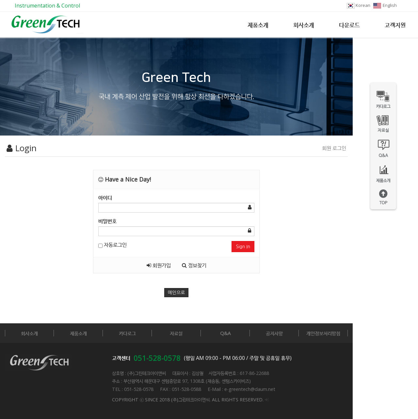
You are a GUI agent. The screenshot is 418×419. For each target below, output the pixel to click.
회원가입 (191, 265)
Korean (358, 5)
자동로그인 (129, 244)
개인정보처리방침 (384, 333)
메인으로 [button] (209, 292)
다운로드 (349, 25)
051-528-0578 (157, 358)
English (385, 5)
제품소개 (258, 25)
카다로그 (150, 333)
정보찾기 (227, 265)
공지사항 (325, 333)
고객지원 (395, 25)
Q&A (267, 333)
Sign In (292, 246)
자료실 (208, 333)
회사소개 (303, 25)
